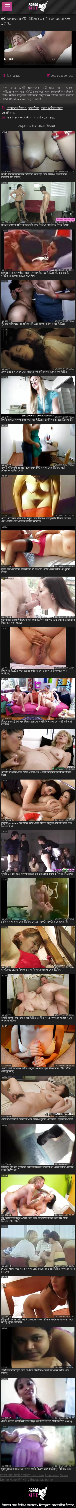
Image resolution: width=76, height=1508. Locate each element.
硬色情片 (23, 1479)
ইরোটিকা (33, 108)
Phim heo (37, 1475)
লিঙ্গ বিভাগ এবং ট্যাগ (19, 117)
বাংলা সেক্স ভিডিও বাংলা (15, 1475)
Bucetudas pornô (41, 1479)
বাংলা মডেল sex (44, 117)
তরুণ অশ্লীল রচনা (52, 108)
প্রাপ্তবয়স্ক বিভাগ (17, 108)
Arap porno (52, 1475)
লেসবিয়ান (8, 112)
